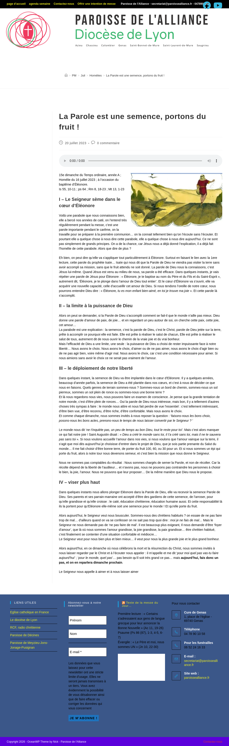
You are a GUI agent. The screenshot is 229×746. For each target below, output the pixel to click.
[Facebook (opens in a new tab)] (207, 5)
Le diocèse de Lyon (23, 620)
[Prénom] (87, 620)
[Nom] (87, 633)
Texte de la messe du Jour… (140, 604)
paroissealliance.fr (196, 677)
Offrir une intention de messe (96, 3)
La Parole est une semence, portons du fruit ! (135, 75)
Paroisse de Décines (24, 635)
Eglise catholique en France (29, 612)
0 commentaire (108, 143)
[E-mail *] (87, 651)
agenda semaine (39, 3)
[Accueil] (66, 75)
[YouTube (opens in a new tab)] (217, 5)
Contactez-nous (64, 3)
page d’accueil (16, 3)
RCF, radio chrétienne (25, 627)
